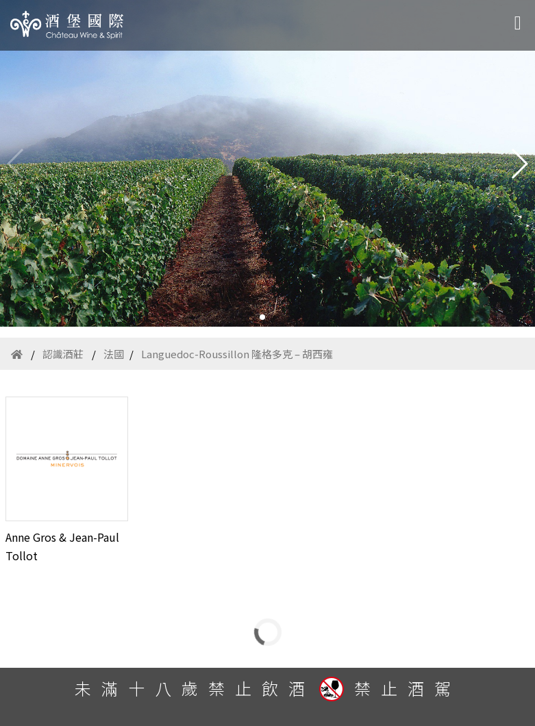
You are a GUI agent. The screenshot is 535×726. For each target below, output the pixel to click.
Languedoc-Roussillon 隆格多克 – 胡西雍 (237, 354)
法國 (113, 354)
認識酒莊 (63, 354)
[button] (262, 317)
